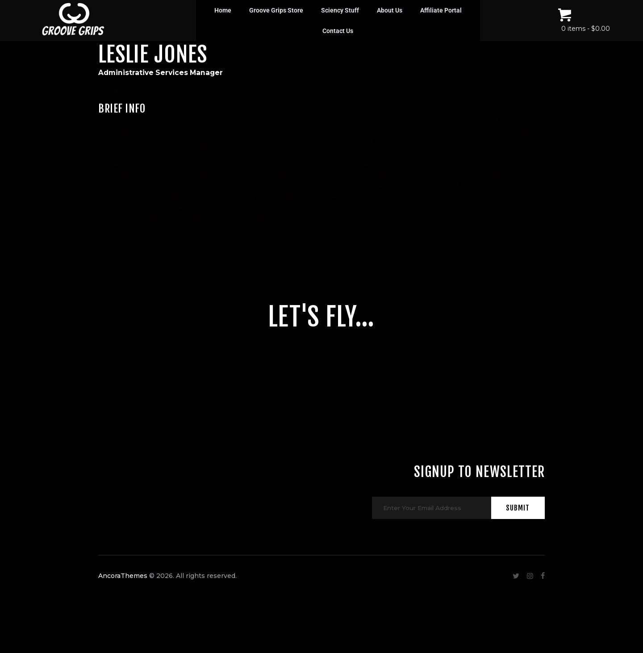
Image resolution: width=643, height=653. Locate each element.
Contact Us (337, 30)
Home (222, 10)
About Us (389, 10)
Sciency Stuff (340, 10)
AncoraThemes (122, 598)
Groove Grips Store (276, 10)
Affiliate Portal (441, 10)
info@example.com (153, 90)
